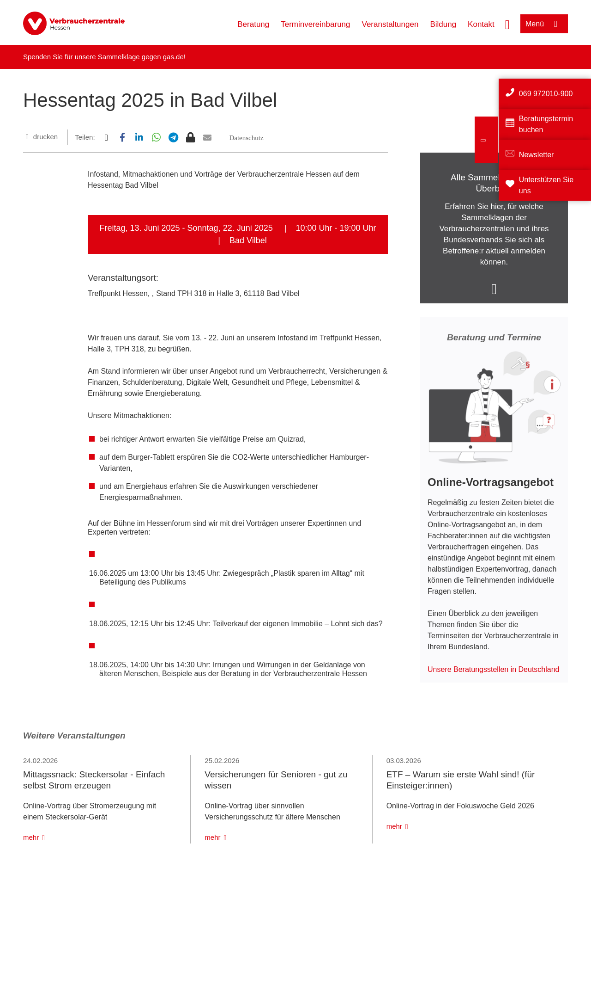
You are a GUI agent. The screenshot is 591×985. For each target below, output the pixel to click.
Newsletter (536, 155)
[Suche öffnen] (507, 24)
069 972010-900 (546, 94)
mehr (31, 837)
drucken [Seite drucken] (45, 137)
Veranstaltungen (390, 24)
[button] (106, 137)
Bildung (443, 24)
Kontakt (481, 24)
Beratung (253, 24)
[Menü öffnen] (544, 23)
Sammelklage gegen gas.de (141, 57)
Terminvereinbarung (315, 24)
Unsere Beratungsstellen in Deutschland (494, 669)
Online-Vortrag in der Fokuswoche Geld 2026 (460, 806)
